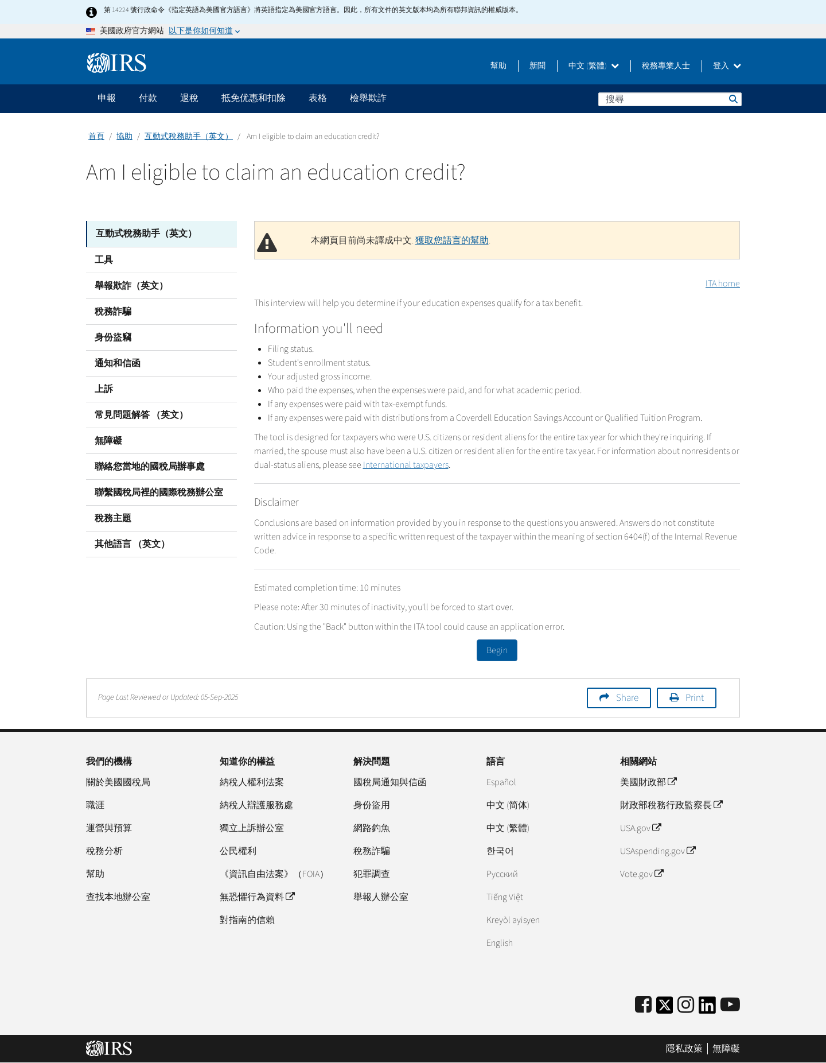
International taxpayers (406, 465)
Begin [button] (497, 650)
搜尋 (732, 98)
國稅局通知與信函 (390, 782)
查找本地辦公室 (118, 897)
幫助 (498, 66)
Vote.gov (641, 874)
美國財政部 (648, 782)
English (499, 943)
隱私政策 (684, 1048)
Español (501, 782)
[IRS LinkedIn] (707, 1009)
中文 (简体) (507, 805)
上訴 (104, 388)
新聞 (537, 66)
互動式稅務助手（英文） (189, 136)
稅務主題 (113, 517)
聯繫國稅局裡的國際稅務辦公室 (159, 492)
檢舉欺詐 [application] (368, 98)
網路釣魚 (371, 828)
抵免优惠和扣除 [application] (253, 98)
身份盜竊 (113, 337)
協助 (124, 136)
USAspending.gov (657, 851)
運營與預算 (109, 828)
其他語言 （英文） (132, 543)
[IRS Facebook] (643, 1005)
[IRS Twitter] (664, 1009)
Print (694, 698)
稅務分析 (104, 851)
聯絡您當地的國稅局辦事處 (150, 466)
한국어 (500, 851)
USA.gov (640, 828)
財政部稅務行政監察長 (671, 805)
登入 (727, 66)
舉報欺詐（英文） (131, 285)
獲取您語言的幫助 (452, 240)
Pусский (502, 874)
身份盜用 (371, 805)
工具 (104, 259)
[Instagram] (685, 1005)
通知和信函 (118, 362)
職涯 (95, 805)
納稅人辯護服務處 (256, 805)
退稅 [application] (189, 98)
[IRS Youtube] (730, 1005)
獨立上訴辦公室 (252, 828)
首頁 (96, 136)
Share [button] (627, 698)
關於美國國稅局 (118, 782)
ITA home (723, 283)
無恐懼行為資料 (257, 897)
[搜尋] (670, 99)
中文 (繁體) (593, 66)
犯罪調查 (371, 874)
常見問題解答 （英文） (141, 414)
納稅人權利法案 (252, 782)
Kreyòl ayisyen (513, 920)
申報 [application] (107, 98)
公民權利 (238, 851)
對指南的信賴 (247, 920)
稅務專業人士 (666, 66)
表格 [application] (318, 98)
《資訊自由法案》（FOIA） (274, 874)
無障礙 (108, 440)
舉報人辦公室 (380, 897)
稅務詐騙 (113, 311)
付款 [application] (148, 98)
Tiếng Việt (504, 897)
